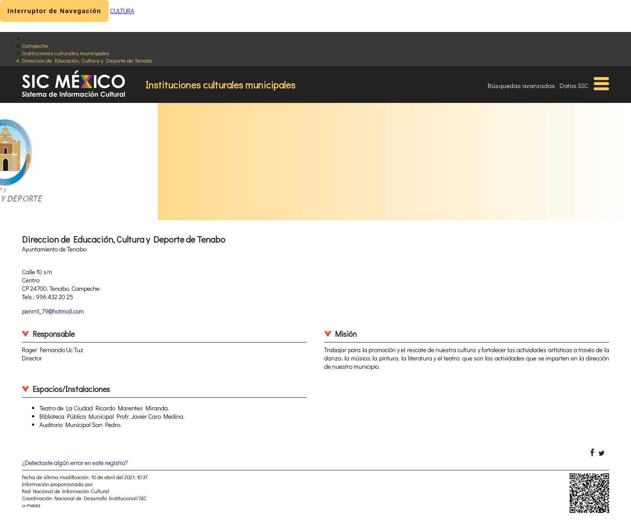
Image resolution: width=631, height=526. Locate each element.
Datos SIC (574, 85)
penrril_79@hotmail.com (53, 311)
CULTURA (122, 11)
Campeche (35, 45)
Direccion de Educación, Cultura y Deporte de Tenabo (87, 60)
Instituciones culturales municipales (65, 52)
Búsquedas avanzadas (521, 85)
